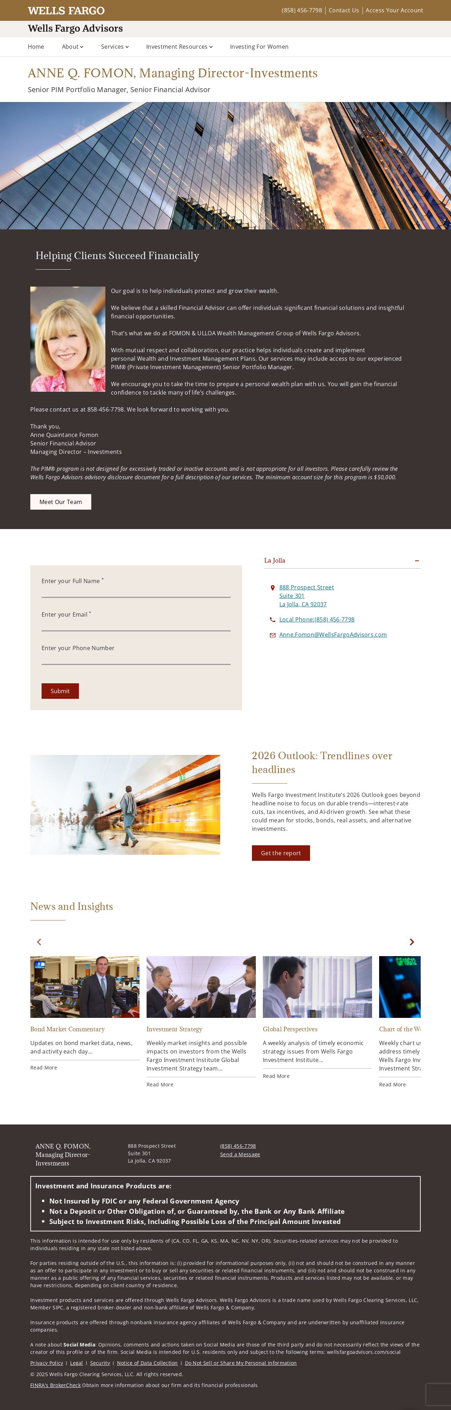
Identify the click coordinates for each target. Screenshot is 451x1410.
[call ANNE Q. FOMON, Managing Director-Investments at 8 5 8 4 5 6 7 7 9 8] (316, 619)
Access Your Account (394, 10)
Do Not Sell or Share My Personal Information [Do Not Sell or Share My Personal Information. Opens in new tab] (241, 1363)
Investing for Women (259, 46)
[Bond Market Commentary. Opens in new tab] (85, 1013)
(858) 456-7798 (302, 10)
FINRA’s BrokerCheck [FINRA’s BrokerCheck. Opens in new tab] (55, 1385)
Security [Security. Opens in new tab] (100, 1363)
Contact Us (344, 10)
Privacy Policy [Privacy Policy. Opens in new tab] (46, 1363)
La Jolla (275, 560)
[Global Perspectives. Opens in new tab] (317, 1018)
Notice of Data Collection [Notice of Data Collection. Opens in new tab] (147, 1363)
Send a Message (240, 1154)
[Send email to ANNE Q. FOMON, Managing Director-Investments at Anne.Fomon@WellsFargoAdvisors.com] (333, 634)
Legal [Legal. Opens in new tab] (76, 1363)
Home (36, 46)
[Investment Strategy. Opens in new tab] (201, 1022)
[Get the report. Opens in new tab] (281, 853)
